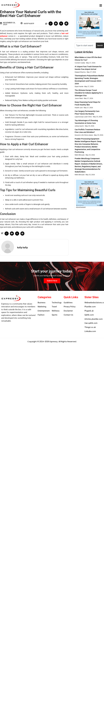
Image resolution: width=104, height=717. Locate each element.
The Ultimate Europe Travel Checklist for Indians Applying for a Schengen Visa (89, 93)
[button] (101, 5)
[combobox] (85, 45)
